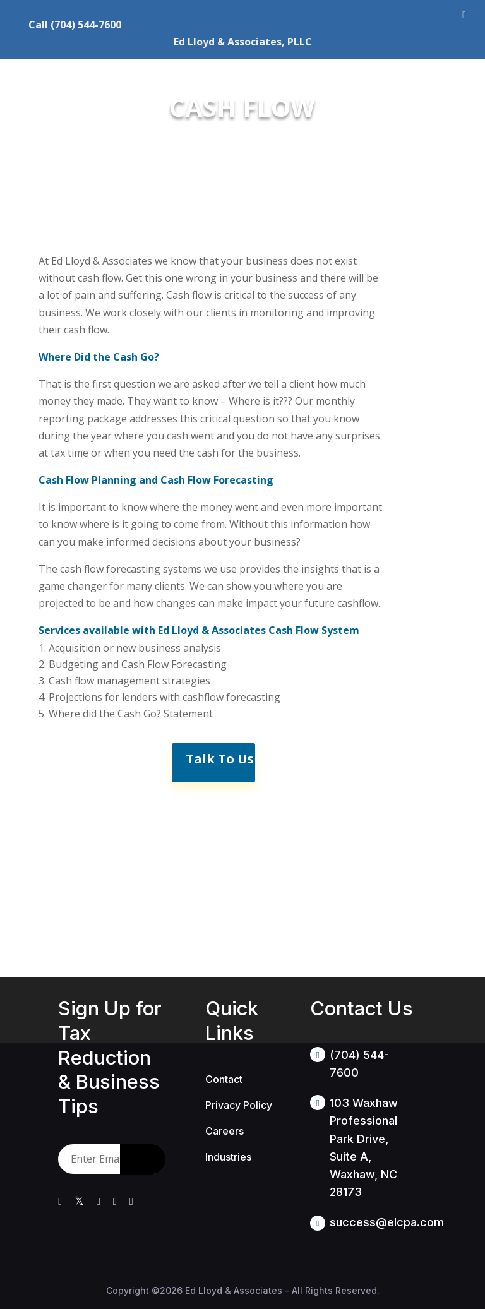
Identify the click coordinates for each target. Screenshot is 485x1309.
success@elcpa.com (387, 1222)
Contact (223, 1079)
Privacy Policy (238, 1105)
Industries (228, 1157)
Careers (224, 1131)
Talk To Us (220, 758)
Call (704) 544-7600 (74, 25)
